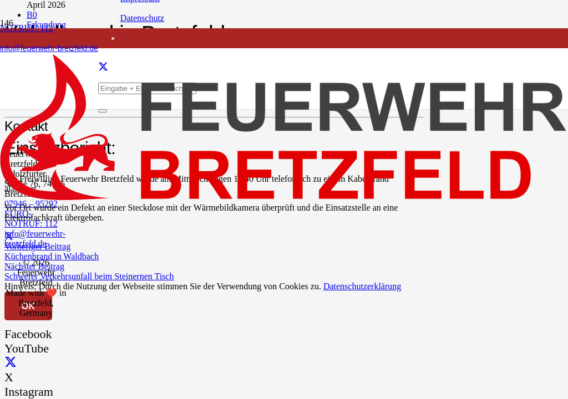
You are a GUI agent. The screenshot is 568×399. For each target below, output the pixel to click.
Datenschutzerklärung (362, 286)
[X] (10, 363)
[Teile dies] (8, 236)
